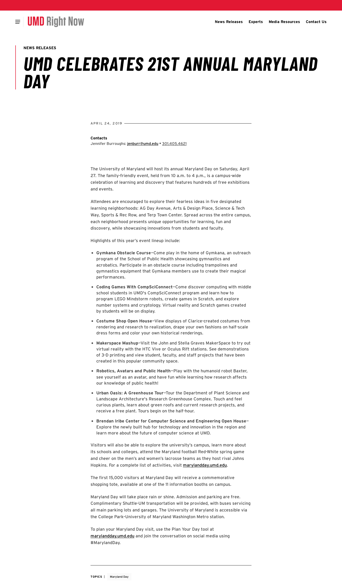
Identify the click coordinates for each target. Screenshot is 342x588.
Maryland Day (119, 576)
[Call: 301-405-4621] (174, 143)
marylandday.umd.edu (205, 465)
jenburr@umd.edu (142, 143)
